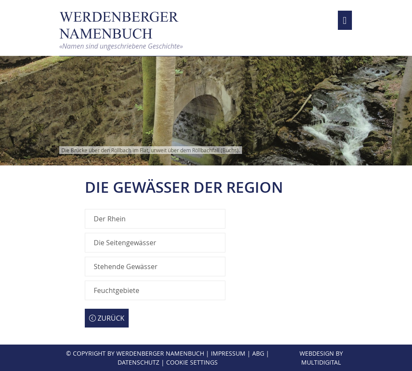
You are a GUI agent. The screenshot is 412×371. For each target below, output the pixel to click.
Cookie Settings (192, 362)
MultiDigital (321, 362)
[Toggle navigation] (344, 20)
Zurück (106, 318)
